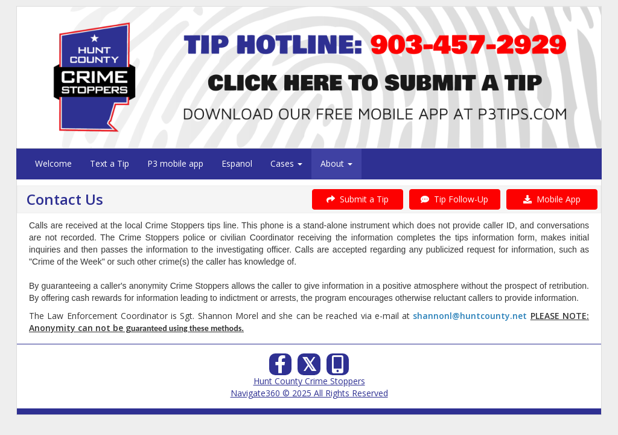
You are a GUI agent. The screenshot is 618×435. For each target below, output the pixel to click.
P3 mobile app (175, 163)
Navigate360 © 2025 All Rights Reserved (309, 393)
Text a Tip (109, 163)
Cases (286, 163)
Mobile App (552, 199)
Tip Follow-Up (454, 199)
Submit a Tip (358, 199)
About (336, 163)
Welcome (53, 163)
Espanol (236, 163)
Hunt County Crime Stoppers (309, 381)
